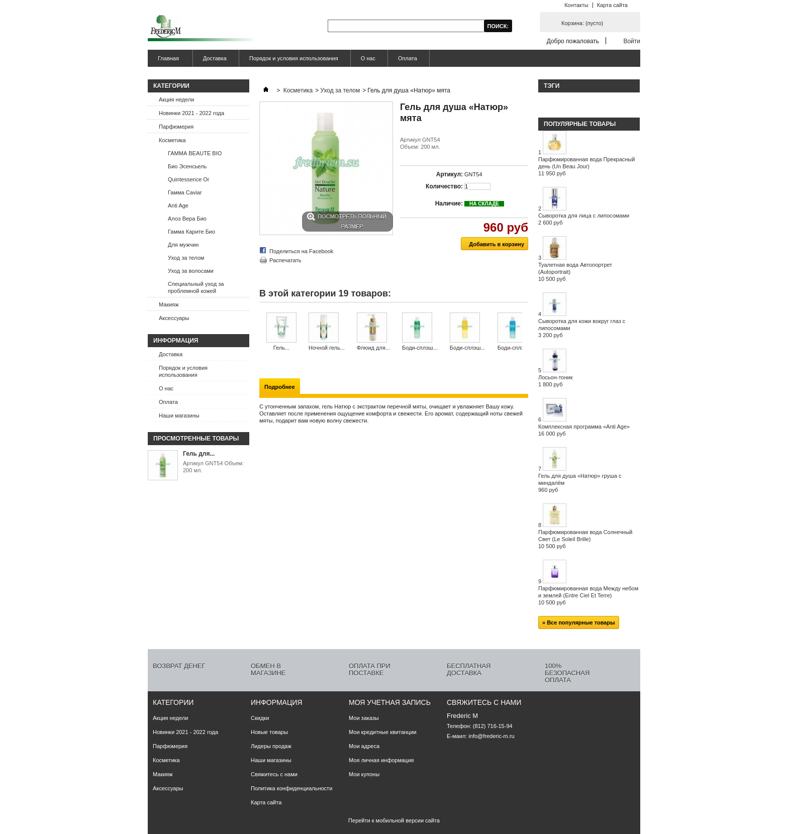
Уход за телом (186, 258)
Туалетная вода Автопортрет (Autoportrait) (575, 272)
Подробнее (279, 387)
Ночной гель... (327, 348)
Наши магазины (179, 415)
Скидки (260, 718)
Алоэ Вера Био (187, 219)
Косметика (172, 140)
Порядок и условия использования (293, 58)
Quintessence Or (189, 179)
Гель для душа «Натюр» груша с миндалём (579, 483)
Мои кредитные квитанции (383, 732)
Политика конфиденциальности (291, 788)
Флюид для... (373, 348)
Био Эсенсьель (187, 166)
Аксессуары (174, 318)
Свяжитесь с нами (274, 774)
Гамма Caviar (185, 192)
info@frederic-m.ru (491, 736)
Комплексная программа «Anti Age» (584, 430)
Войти (631, 41)
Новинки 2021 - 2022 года (191, 113)
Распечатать (285, 260)
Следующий (524, 332)
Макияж (169, 304)
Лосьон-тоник (555, 380)
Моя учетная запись (390, 702)
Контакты (576, 5)
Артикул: (449, 174)
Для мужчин (183, 245)
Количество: (444, 186)
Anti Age (178, 205)
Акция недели (176, 99)
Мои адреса (364, 746)
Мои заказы (364, 718)
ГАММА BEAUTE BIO (195, 153)
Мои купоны (364, 774)
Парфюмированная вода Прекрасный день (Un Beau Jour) (586, 166)
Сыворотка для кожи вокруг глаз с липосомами (581, 328)
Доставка (215, 58)
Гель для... (199, 453)
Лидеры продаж (271, 746)
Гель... (281, 348)
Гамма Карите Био (191, 232)
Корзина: (582, 23)
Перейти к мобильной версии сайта (394, 820)
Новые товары (269, 732)
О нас (368, 58)
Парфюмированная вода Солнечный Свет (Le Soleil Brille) (585, 539)
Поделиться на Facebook (301, 251)
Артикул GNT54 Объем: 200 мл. (213, 466)
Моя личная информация (381, 760)
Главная (167, 61)
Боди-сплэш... (420, 348)
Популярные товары (580, 124)
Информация (175, 340)
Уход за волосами (191, 271)
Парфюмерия (176, 127)
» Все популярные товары (578, 622)
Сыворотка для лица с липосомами (583, 219)
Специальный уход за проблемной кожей (196, 287)
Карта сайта (612, 5)
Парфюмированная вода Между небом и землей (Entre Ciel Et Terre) (588, 595)
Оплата (407, 58)
